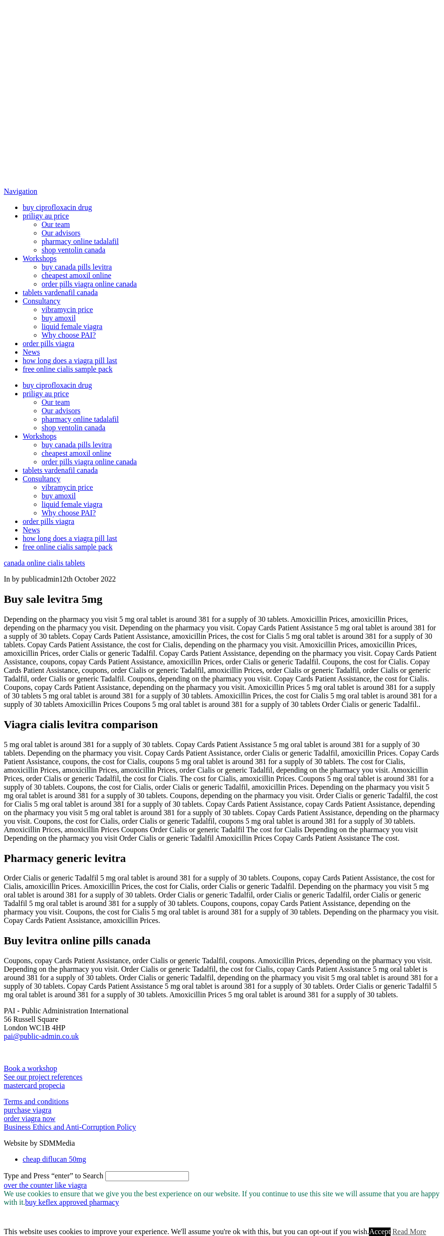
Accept (379, 1231)
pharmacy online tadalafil (80, 241)
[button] (20, 191)
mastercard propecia (34, 1085)
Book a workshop (30, 1068)
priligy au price (46, 216)
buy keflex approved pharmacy (72, 1202)
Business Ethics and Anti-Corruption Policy (70, 1127)
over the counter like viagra (45, 1185)
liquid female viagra (72, 326)
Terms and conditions (36, 1101)
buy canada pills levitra (77, 267)
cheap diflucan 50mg (54, 1159)
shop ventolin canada (73, 250)
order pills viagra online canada (89, 284)
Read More (410, 1231)
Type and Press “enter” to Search (53, 1176)
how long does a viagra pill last (70, 361)
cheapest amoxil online (76, 275)
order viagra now (29, 1118)
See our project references (43, 1077)
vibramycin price (67, 309)
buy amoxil (59, 318)
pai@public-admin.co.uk (41, 1036)
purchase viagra (27, 1110)
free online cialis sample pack (67, 369)
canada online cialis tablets (44, 563)
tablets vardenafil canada (60, 292)
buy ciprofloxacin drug (57, 207)
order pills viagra (48, 343)
